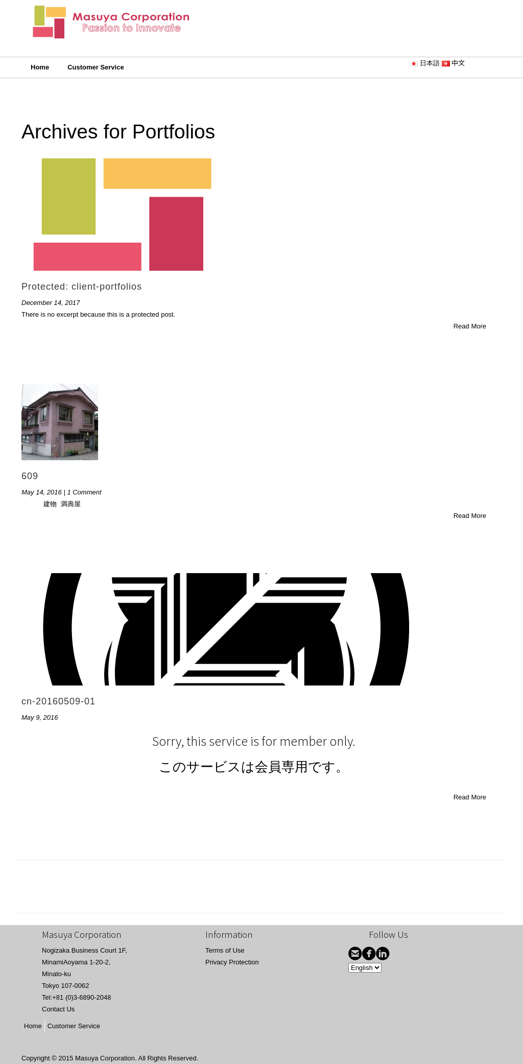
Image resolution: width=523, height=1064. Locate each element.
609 (29, 476)
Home (40, 67)
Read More (470, 326)
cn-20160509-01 (58, 701)
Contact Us (58, 1009)
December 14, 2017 (50, 302)
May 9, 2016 (39, 717)
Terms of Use (225, 950)
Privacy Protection (232, 962)
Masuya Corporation (105, 1058)
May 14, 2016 (41, 492)
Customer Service (95, 67)
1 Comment (84, 492)
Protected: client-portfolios (81, 286)
